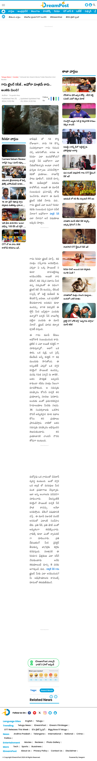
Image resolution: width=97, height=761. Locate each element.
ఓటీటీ (79, 11)
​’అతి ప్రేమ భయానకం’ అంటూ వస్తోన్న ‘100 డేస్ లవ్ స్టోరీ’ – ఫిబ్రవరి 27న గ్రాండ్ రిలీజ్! (13, 224)
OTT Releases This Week (16, 729)
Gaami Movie (47, 690)
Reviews (39, 742)
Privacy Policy (40, 751)
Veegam (81, 757)
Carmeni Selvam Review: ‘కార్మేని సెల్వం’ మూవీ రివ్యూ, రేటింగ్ (14, 160)
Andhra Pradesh (22, 734)
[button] (55, 696)
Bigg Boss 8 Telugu (57, 729)
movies (15, 77)
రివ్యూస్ (88, 11)
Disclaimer (71, 751)
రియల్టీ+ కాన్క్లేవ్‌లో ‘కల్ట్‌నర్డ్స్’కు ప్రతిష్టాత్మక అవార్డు (75, 148)
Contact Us (56, 751)
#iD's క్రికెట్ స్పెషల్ (72, 17)
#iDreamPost (56, 17)
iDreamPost (40, 725)
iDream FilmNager (58, 725)
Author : (11, 95)
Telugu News (6, 77)
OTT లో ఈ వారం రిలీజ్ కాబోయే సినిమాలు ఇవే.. (11, 246)
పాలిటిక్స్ (47, 11)
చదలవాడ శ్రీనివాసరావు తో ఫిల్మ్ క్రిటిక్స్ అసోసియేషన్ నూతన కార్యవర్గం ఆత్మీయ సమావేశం (13, 182)
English (28, 721)
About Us (25, 751)
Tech (15, 746)
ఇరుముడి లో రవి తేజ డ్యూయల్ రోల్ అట (79, 199)
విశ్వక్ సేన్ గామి (52, 569)
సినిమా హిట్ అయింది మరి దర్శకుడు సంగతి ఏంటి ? (77, 271)
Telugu (39, 721)
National (69, 734)
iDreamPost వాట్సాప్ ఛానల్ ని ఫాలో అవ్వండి (45, 663)
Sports (25, 746)
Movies (27, 742)
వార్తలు (11, 11)
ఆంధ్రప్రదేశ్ (23, 11)
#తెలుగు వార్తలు (14, 17)
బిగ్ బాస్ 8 (68, 11)
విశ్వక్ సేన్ (54, 213)
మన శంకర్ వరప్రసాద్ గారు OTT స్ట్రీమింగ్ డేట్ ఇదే (79, 174)
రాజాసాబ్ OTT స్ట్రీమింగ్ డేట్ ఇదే (76, 247)
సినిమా (57, 11)
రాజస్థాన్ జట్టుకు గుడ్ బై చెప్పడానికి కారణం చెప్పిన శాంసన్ (79, 123)
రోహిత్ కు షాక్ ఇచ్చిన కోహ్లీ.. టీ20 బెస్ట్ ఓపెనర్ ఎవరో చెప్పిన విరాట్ (78, 97)
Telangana (39, 734)
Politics (7, 738)
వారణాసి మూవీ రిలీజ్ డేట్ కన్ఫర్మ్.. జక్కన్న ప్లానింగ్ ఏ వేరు (77, 223)
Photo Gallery (53, 742)
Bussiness (36, 746)
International (54, 734)
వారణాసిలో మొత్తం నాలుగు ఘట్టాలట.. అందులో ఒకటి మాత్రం (78, 297)
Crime (80, 734)
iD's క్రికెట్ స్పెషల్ (38, 729)
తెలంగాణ (35, 11)
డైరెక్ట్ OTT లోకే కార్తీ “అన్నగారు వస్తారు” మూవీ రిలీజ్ (79, 323)
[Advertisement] (49, 45)
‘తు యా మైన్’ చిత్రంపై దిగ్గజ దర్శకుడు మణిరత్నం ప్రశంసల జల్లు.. (13, 203)
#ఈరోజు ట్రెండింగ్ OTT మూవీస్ (35, 17)
